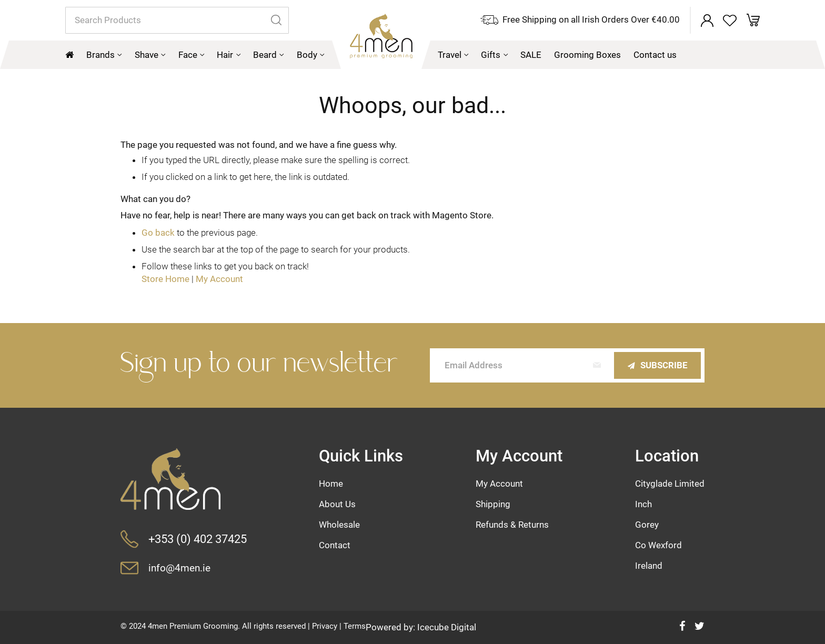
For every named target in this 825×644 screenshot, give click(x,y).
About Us (337, 504)
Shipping (493, 504)
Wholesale (339, 524)
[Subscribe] (657, 365)
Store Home (165, 279)
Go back (158, 232)
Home (331, 483)
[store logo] (381, 41)
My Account (219, 279)
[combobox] (177, 20)
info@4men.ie (179, 568)
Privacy (324, 626)
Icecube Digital (446, 627)
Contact (334, 545)
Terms (355, 626)
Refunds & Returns (512, 524)
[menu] (412, 55)
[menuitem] (104, 55)
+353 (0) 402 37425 (197, 539)
